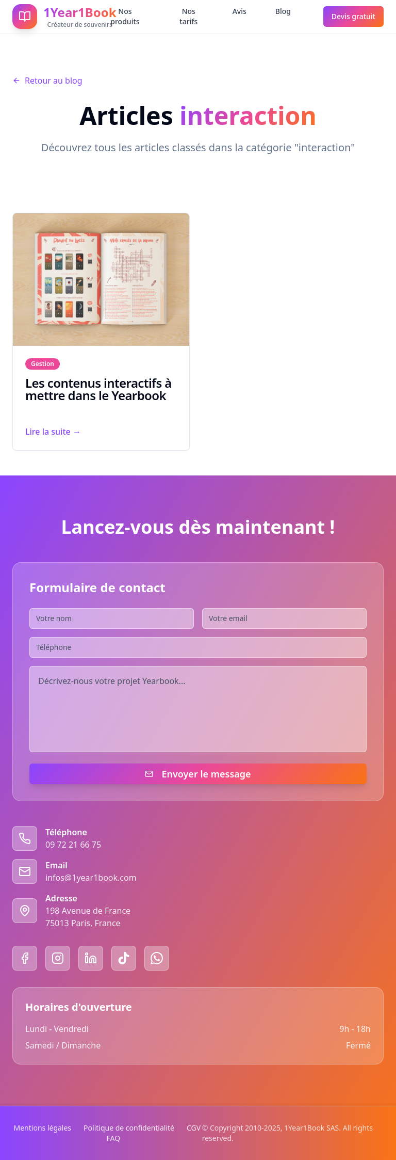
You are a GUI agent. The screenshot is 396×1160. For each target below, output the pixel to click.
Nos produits (124, 16)
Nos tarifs (188, 16)
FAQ (114, 1138)
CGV (194, 1128)
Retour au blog (47, 80)
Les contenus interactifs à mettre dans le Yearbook (98, 389)
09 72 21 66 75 (73, 844)
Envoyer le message (198, 774)
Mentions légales (43, 1128)
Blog (283, 11)
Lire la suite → (53, 431)
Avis (239, 11)
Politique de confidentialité (129, 1128)
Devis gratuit (353, 16)
